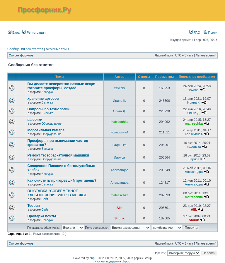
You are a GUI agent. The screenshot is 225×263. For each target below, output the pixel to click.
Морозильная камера (45, 130)
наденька (119, 145)
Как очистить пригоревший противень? (61, 180)
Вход (14, 32)
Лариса (119, 157)
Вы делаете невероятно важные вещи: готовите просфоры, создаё (61, 86)
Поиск (210, 32)
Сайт (45, 199)
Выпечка (47, 102)
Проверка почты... (43, 216)
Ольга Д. (119, 111)
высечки (34, 120)
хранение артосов (43, 99)
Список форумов (21, 55)
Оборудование (52, 123)
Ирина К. (119, 100)
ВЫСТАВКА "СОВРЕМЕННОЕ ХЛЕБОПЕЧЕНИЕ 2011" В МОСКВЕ (57, 193)
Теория (33, 206)
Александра (119, 170)
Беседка (47, 92)
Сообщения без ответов (25, 49)
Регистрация (33, 32)
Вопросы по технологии (48, 109)
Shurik (120, 218)
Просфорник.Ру (44, 9)
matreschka (119, 121)
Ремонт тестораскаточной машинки (58, 155)
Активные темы (57, 49)
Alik (119, 207)
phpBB (94, 258)
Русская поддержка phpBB (112, 261)
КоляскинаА (119, 132)
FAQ (194, 32)
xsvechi (119, 88)
